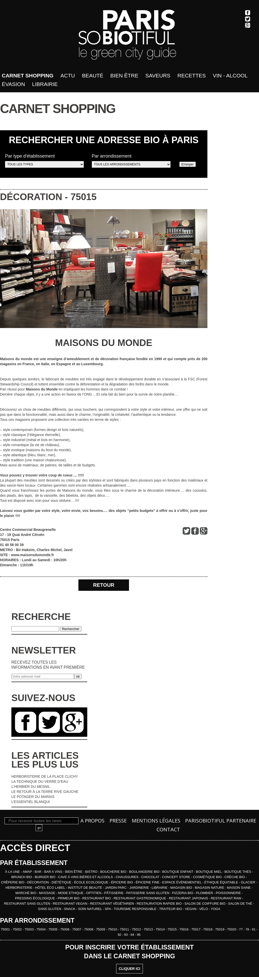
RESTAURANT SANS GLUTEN (27, 903)
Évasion (13, 84)
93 (126, 935)
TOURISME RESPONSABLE (135, 909)
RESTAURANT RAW (226, 898)
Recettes (192, 75)
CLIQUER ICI (129, 969)
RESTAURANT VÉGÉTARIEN (112, 903)
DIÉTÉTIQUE (62, 882)
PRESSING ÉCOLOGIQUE (35, 898)
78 (247, 929)
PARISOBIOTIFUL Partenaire (220, 820)
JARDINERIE (139, 887)
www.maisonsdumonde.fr (32, 555)
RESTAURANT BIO (97, 898)
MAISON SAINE (239, 887)
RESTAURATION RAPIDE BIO (160, 903)
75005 (53, 929)
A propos (92, 820)
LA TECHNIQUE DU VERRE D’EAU (39, 781)
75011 (125, 929)
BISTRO (91, 872)
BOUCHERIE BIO (113, 872)
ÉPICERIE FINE (148, 882)
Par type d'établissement (44, 161)
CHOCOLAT (150, 877)
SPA (108, 909)
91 (254, 929)
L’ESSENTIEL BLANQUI (30, 802)
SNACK (70, 909)
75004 (41, 929)
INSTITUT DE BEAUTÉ (85, 887)
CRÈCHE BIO (235, 877)
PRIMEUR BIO (69, 898)
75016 (184, 929)
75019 (220, 929)
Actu (67, 75)
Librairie (45, 84)
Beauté (92, 75)
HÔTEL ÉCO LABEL (50, 887)
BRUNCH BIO (22, 877)
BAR (38, 872)
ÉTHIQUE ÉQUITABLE (221, 882)
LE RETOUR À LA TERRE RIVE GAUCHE (44, 792)
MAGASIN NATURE (210, 887)
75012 (137, 929)
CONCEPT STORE (176, 877)
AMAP (28, 872)
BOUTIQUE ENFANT (178, 872)
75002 (18, 929)
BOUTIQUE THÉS (238, 872)
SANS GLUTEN (50, 909)
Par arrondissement (131, 161)
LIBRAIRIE (160, 887)
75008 (89, 929)
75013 (149, 929)
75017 (196, 929)
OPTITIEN (94, 893)
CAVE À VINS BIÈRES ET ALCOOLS (86, 877)
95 (138, 935)
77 (241, 929)
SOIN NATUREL (90, 909)
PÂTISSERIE (114, 893)
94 (133, 935)
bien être (124, 75)
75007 (77, 929)
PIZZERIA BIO (183, 893)
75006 (65, 929)
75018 (208, 929)
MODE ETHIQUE (71, 893)
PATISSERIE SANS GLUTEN (148, 893)
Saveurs (157, 75)
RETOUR (103, 585)
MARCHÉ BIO (26, 893)
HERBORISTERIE (19, 887)
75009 (101, 929)
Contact (168, 829)
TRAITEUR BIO (171, 909)
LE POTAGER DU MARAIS (32, 797)
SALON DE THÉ (240, 903)
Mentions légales (156, 820)
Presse (118, 820)
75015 (84, 197)
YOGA (215, 909)
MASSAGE (47, 893)
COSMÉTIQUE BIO (208, 877)
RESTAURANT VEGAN (70, 903)
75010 (113, 929)
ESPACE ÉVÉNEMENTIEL (182, 882)
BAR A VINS (53, 872)
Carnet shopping (27, 75)
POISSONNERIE (229, 893)
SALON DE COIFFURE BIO (205, 903)
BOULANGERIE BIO (144, 872)
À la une (13, 872)
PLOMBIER (205, 893)
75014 (161, 929)
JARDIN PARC (116, 887)
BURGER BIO (45, 877)
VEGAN (191, 909)
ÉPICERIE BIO (122, 882)
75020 (232, 929)
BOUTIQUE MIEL (209, 872)
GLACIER (248, 882)
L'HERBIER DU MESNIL (30, 787)
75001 (6, 929)
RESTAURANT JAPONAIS (189, 898)
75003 (30, 929)
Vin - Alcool (230, 75)
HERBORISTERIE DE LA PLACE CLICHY (44, 776)
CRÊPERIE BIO (13, 882)
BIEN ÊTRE (74, 872)
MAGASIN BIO (181, 887)
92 (120, 935)
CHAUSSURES (127, 877)
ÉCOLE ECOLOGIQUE (91, 882)
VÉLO (204, 909)
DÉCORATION (31, 197)
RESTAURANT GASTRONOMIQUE (140, 898)
